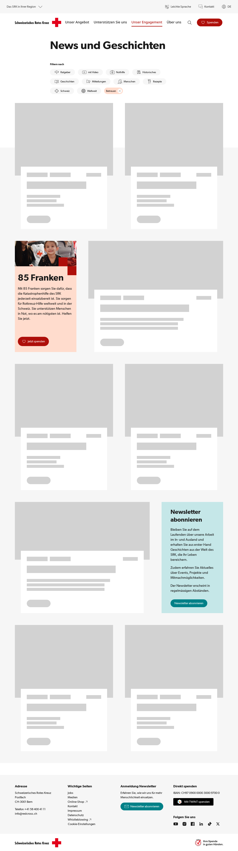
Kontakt (73, 806)
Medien (73, 797)
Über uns (174, 22)
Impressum (75, 810)
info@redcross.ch (40, 813)
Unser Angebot (77, 22)
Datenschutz (76, 815)
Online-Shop (78, 802)
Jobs (70, 793)
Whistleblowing (80, 819)
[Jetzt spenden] (33, 341)
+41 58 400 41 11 (35, 809)
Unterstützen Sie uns (110, 22)
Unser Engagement (146, 22)
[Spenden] (209, 22)
